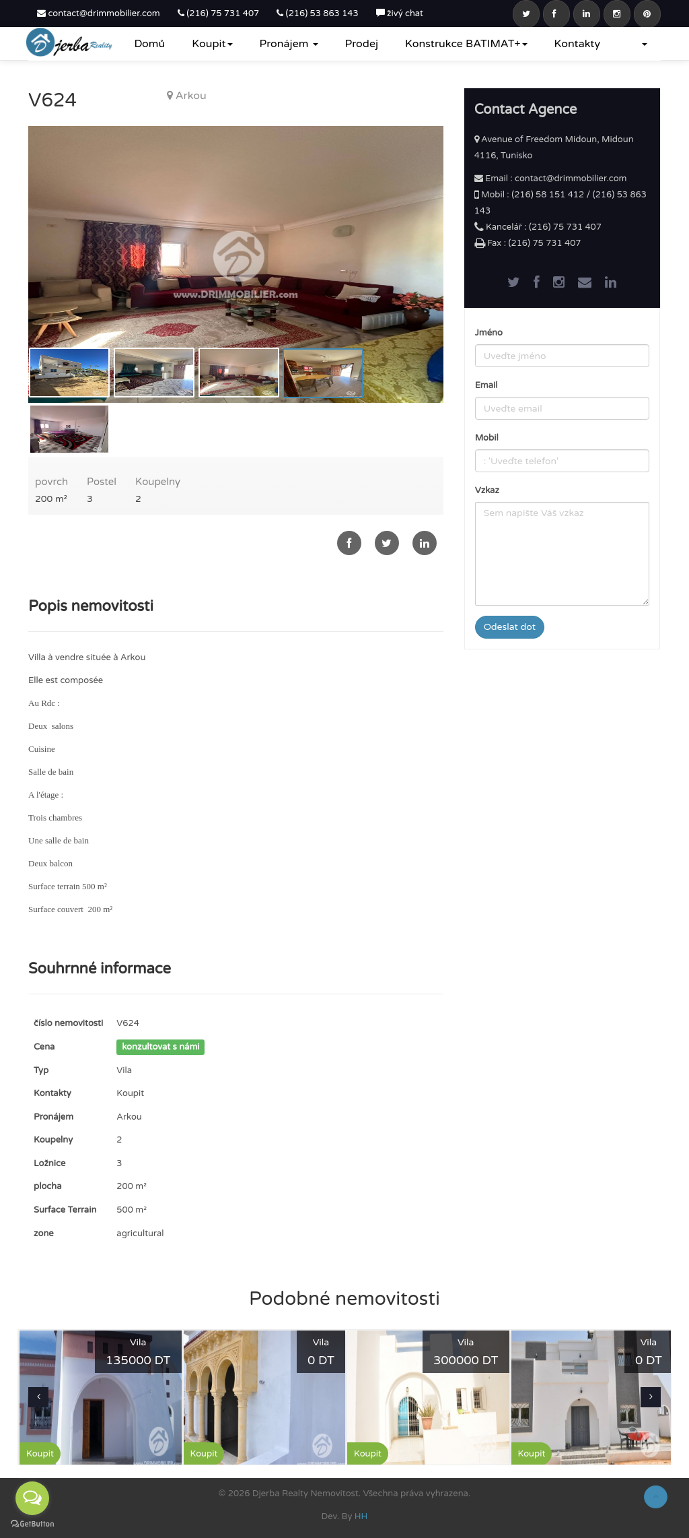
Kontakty (577, 44)
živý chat (399, 13)
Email (486, 385)
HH (361, 1516)
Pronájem (289, 44)
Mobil (487, 437)
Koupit (212, 44)
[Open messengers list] (32, 1498)
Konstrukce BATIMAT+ (466, 44)
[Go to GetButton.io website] (32, 1524)
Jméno (489, 332)
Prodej (361, 44)
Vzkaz (487, 490)
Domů (149, 44)
